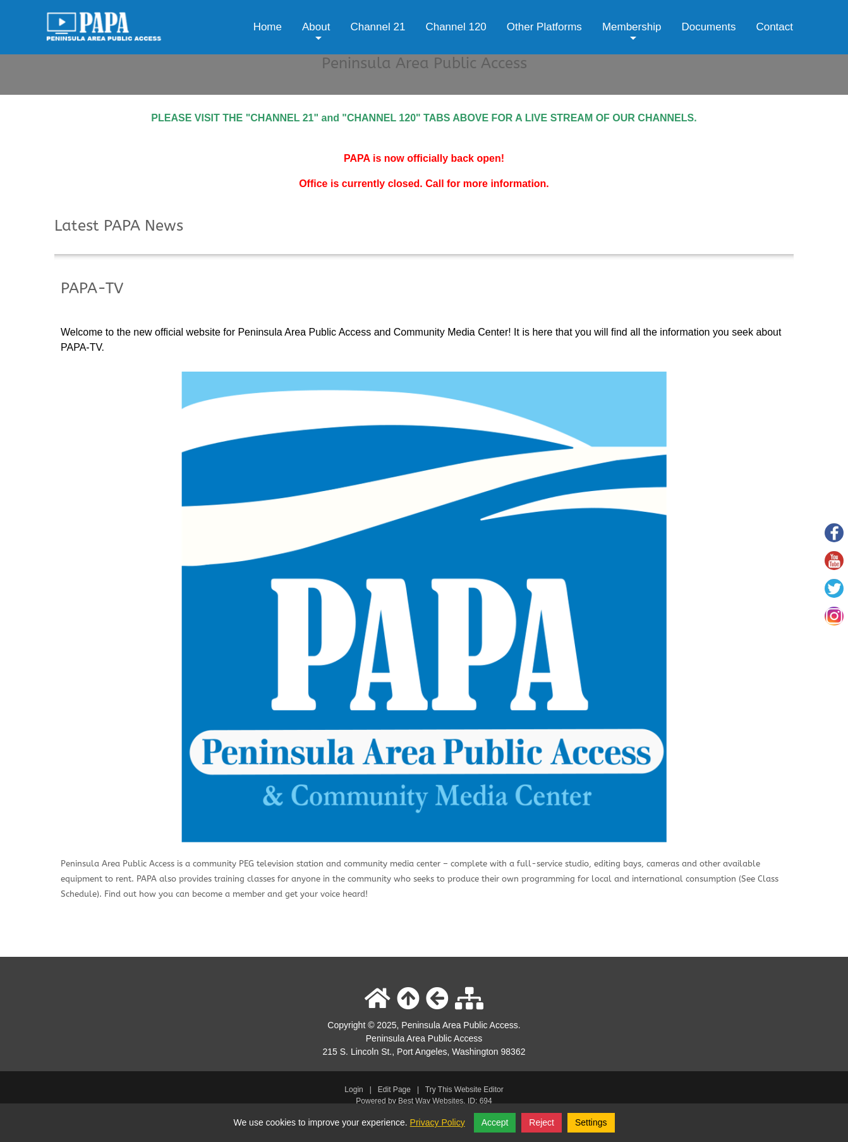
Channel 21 (377, 27)
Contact (774, 27)
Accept (495, 1122)
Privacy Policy (437, 1122)
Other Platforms (544, 27)
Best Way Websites (430, 1100)
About (316, 36)
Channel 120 (455, 27)
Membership (632, 36)
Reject (541, 1122)
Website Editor (479, 1089)
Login (353, 1089)
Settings (591, 1122)
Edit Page (395, 1089)
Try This (438, 1089)
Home (267, 27)
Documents (708, 27)
